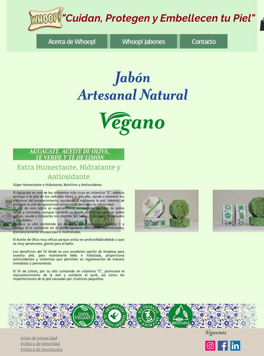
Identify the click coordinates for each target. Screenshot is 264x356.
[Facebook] (223, 346)
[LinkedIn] (235, 346)
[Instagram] (210, 346)
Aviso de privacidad (39, 338)
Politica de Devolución (42, 349)
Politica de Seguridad (40, 343)
